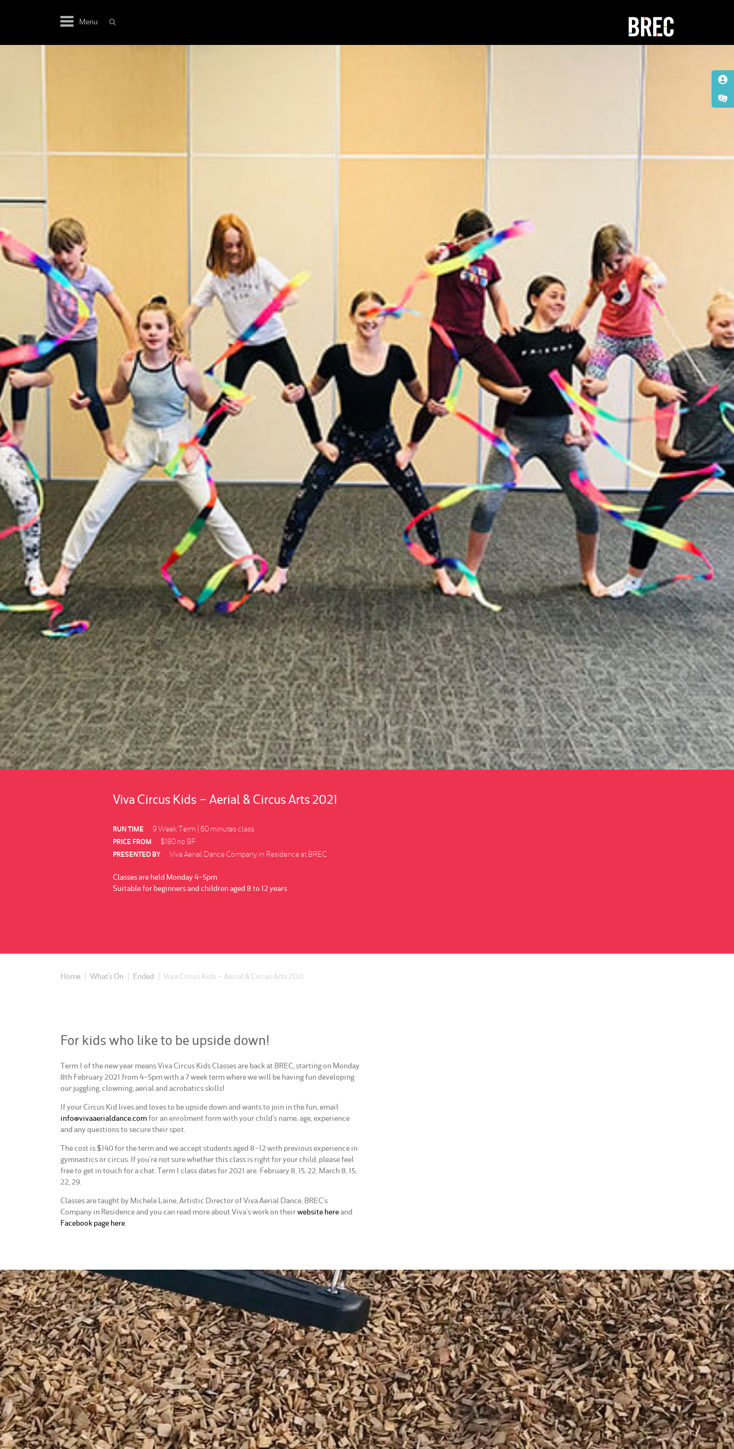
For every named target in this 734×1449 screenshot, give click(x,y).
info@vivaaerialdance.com (103, 1118)
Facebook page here (92, 1223)
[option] (367, 407)
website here (318, 1211)
